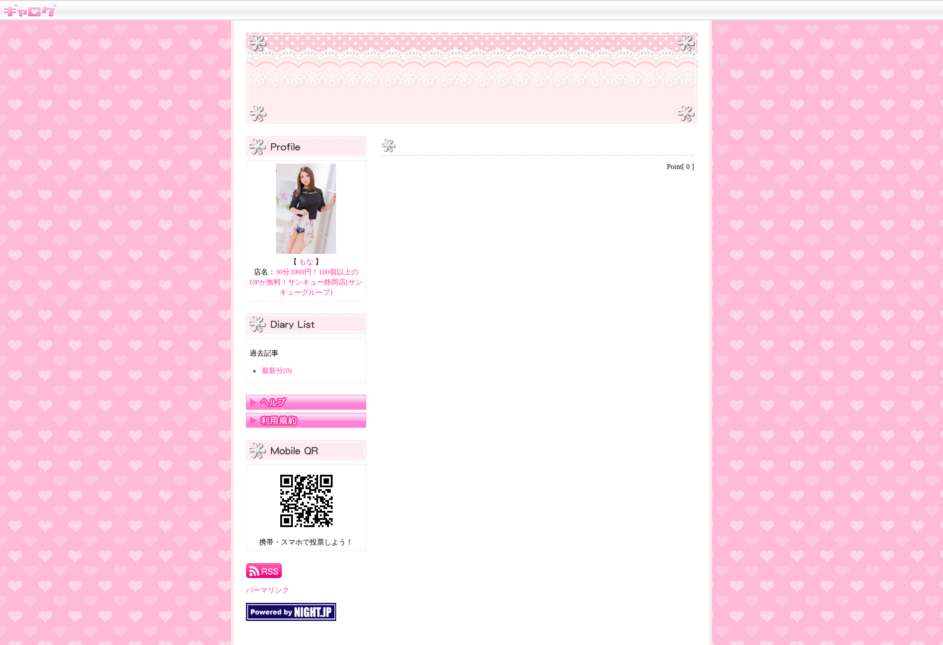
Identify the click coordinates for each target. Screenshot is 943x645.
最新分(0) (277, 370)
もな (306, 262)
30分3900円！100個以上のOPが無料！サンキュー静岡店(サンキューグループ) (306, 282)
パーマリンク (267, 590)
